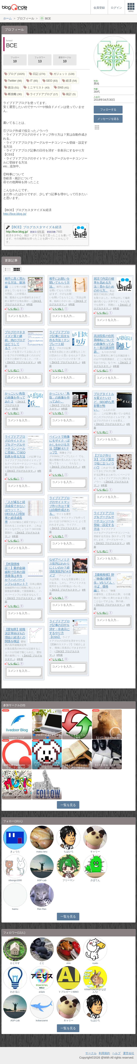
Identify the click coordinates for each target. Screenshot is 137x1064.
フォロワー (39, 60)
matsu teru (41, 851)
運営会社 (128, 1053)
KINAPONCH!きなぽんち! (95, 990)
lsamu (15, 909)
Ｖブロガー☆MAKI (68, 992)
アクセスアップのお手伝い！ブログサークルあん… (47, 765)
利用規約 (104, 1053)
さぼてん (95, 880)
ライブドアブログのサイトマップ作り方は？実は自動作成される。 (59, 506)
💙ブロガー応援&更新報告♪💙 (47, 736)
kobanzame (42, 1020)
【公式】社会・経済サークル (107, 766)
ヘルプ (116, 1053)
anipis (42, 992)
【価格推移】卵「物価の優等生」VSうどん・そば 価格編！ (104, 582)
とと (41, 963)
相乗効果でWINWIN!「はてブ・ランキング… (17, 766)
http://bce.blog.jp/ (14, 213)
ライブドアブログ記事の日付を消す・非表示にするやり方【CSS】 (59, 629)
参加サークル (64, 60)
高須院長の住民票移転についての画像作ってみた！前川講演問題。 (104, 344)
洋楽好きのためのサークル (17, 796)
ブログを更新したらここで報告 (77, 736)
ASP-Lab (41, 880)
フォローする (108, 109)
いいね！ (13, 308)
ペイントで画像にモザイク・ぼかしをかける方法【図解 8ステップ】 (59, 444)
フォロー (14, 60)
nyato (95, 963)
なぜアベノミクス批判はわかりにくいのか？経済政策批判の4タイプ (60, 567)
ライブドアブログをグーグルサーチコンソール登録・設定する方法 (104, 521)
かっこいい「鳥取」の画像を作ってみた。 (59, 397)
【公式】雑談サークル (107, 737)
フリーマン (68, 880)
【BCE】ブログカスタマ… (20, 362)
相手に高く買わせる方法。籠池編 (15, 282)
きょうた (15, 851)
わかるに (15, 992)
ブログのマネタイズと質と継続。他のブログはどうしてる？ (15, 340)
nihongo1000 (15, 880)
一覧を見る (68, 805)
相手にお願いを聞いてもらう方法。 (59, 282)
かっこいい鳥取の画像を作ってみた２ (15, 397)
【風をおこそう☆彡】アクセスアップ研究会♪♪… (77, 766)
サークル (91, 1053)
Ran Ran (41, 909)
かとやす (15, 963)
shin (68, 963)
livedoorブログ (16, 737)
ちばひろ (68, 851)
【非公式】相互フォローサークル (47, 796)
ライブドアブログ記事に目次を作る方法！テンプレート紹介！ (59, 340)
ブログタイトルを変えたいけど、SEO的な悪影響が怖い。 (104, 402)
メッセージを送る (108, 118)
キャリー (95, 851)
